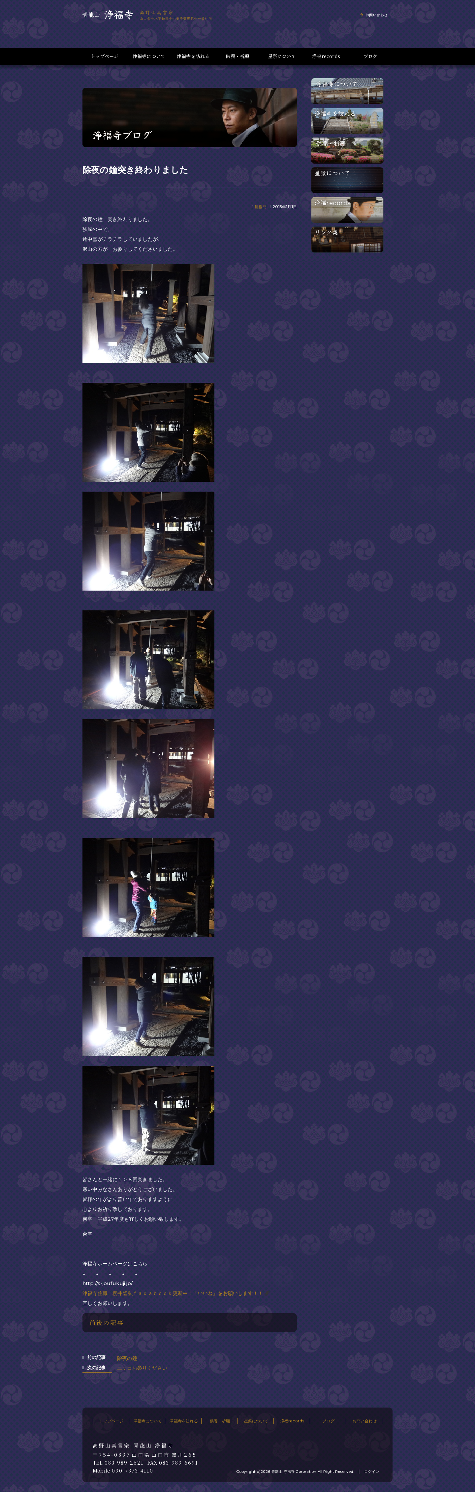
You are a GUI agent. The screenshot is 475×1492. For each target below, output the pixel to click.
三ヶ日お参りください (142, 1368)
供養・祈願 (237, 56)
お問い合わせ (376, 14)
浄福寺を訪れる (193, 56)
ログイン (371, 1471)
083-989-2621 (124, 1463)
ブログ (371, 56)
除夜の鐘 (127, 1358)
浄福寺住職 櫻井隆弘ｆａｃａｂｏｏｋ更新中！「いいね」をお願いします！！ (172, 1293)
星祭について (282, 56)
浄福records (326, 56)
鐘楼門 (261, 206)
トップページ (104, 56)
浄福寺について (149, 56)
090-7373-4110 (132, 1471)
